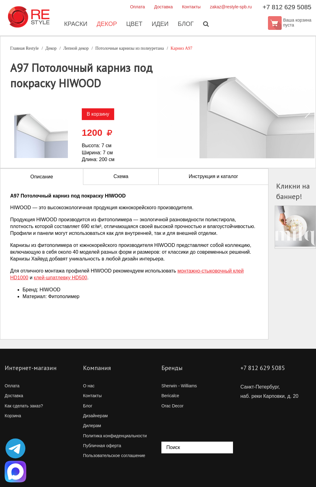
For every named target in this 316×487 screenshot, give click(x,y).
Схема (121, 176)
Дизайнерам (95, 415)
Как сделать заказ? (24, 405)
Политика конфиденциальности (115, 435)
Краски (75, 24)
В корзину (98, 114)
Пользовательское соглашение (114, 455)
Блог (186, 24)
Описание (41, 176)
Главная (24, 48)
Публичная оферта (102, 445)
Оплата (137, 6)
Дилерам (92, 425)
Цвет (134, 24)
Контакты (191, 6)
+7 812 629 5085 (287, 6)
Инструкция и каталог (213, 176)
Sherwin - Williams (179, 385)
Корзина (13, 415)
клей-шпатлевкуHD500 (60, 277)
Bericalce (170, 395)
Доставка (163, 6)
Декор (106, 24)
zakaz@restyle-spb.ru (231, 6)
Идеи (160, 24)
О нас (88, 385)
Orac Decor (172, 405)
